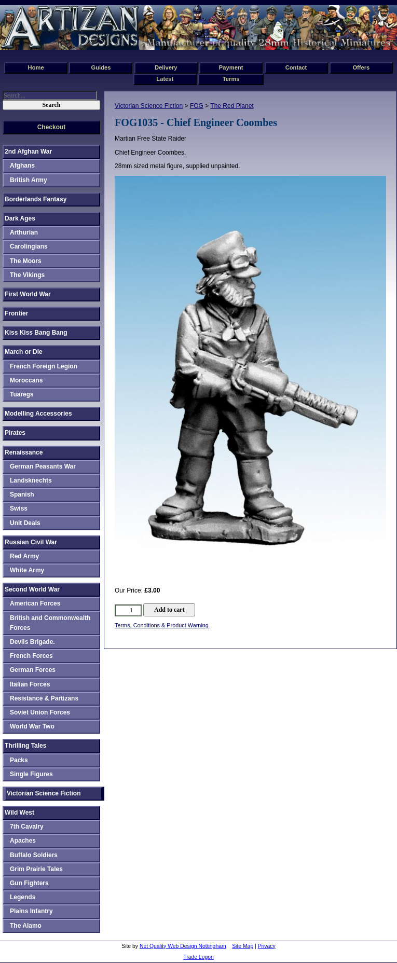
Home (36, 67)
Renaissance (24, 452)
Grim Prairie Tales (36, 869)
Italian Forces (30, 684)
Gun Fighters (29, 883)
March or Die (24, 351)
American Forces (35, 603)
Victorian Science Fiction (149, 105)
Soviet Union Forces (40, 712)
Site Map (242, 946)
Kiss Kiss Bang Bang (36, 332)
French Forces (31, 655)
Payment (231, 67)
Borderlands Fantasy (35, 199)
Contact (296, 67)
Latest (164, 79)
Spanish (22, 494)
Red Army (24, 556)
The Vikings (27, 275)
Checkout (51, 127)
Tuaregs (22, 394)
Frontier (16, 313)
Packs (19, 760)
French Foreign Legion (43, 366)
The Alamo (26, 925)
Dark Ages (20, 218)
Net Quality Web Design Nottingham (183, 946)
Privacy (267, 946)
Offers (360, 67)
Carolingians (29, 246)
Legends (22, 897)
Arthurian (24, 232)
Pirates (15, 432)
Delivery (166, 67)
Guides (101, 67)
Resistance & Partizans (44, 698)
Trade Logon (198, 957)
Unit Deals (25, 523)
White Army (27, 570)
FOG (196, 105)
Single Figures (31, 774)
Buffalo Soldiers (34, 855)
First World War (28, 294)
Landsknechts (31, 480)
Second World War (32, 589)
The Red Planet (231, 105)
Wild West (19, 812)
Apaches (23, 840)
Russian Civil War (31, 542)
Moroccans (26, 380)
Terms (231, 79)
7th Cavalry (27, 826)
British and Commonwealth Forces (50, 622)
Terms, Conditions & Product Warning (162, 625)
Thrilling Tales (25, 745)
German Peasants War (43, 466)
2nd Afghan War (28, 151)
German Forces (33, 669)
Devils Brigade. (32, 641)
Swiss (19, 508)
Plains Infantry (31, 911)
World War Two (32, 726)
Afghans (22, 165)
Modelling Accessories (38, 413)
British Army (28, 180)
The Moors (26, 261)
